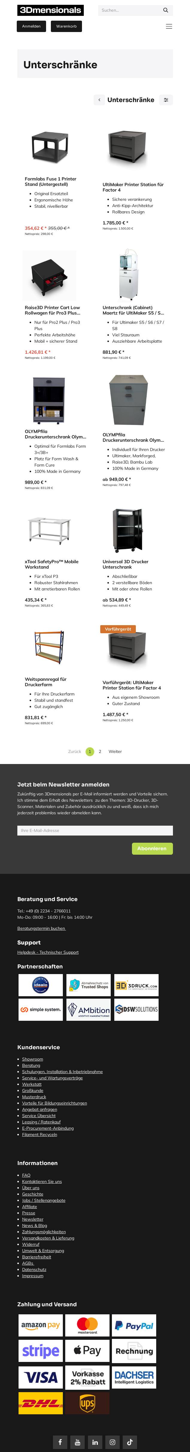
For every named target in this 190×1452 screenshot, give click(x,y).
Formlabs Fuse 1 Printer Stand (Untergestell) (50, 181)
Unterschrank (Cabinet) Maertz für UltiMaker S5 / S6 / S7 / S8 (133, 310)
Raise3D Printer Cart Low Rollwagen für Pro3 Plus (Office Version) (52, 310)
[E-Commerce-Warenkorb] (66, 26)
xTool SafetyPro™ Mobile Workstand (51, 564)
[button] (152, 849)
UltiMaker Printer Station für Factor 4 (133, 187)
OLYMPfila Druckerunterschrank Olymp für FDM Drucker (133, 437)
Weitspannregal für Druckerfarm (45, 682)
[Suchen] (166, 10)
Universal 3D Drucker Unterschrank (125, 564)
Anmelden (31, 26)
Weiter (115, 751)
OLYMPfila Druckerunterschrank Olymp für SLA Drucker (55, 434)
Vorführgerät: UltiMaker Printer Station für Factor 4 (132, 685)
